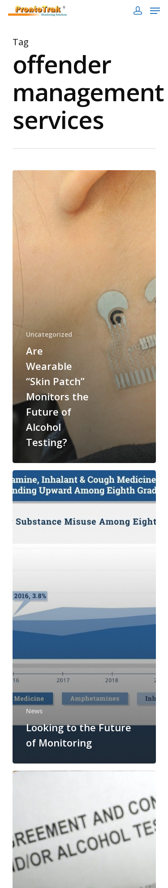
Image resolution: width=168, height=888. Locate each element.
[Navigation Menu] (155, 10)
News (34, 711)
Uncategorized (49, 334)
